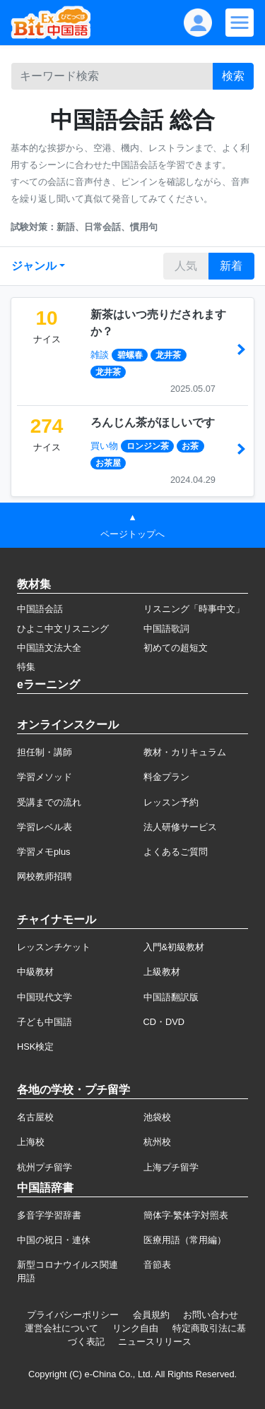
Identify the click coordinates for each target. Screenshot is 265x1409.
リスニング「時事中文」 (194, 609)
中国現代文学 (44, 997)
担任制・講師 (44, 752)
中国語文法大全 (49, 647)
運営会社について (61, 1328)
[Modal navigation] (239, 22)
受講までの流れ (49, 802)
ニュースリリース (155, 1341)
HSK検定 (35, 1046)
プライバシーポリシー (73, 1314)
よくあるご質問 (175, 851)
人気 (186, 266)
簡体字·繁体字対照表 (186, 1215)
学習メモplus (43, 851)
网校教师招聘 (44, 876)
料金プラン (166, 777)
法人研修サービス (180, 827)
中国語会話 (40, 609)
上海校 (31, 1142)
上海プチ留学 (171, 1167)
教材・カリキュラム (184, 752)
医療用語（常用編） (184, 1240)
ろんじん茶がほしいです (152, 422)
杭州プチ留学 (44, 1167)
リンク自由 (135, 1328)
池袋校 (157, 1117)
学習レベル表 (44, 827)
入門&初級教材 (174, 947)
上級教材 (161, 971)
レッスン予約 (171, 802)
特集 (26, 666)
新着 (231, 266)
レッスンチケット (53, 947)
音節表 (157, 1264)
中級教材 (35, 971)
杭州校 (157, 1142)
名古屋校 (35, 1117)
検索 (233, 76)
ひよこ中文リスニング (63, 628)
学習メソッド (44, 777)
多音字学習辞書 (49, 1215)
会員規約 (151, 1314)
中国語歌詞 (166, 628)
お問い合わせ (210, 1314)
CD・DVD (164, 1022)
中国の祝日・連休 (53, 1240)
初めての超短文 (175, 647)
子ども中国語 (44, 1022)
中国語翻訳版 (171, 997)
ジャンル (34, 266)
